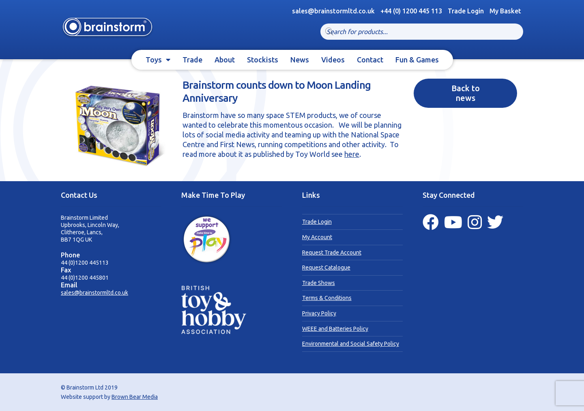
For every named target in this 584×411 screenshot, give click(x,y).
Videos (333, 60)
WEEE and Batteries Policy (335, 328)
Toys (154, 60)
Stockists (262, 60)
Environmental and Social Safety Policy (350, 343)
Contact (370, 60)
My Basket (505, 11)
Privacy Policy (319, 313)
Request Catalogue (326, 267)
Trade (192, 60)
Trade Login (466, 11)
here (351, 154)
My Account (317, 237)
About (225, 60)
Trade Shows (318, 283)
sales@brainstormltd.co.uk (94, 292)
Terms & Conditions (327, 298)
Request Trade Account (331, 252)
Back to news (465, 93)
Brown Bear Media (135, 397)
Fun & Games (417, 60)
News (299, 60)
